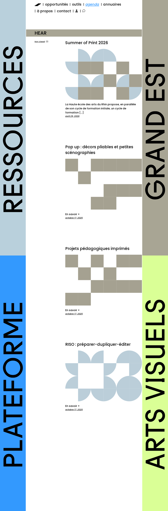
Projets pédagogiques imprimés (97, 248)
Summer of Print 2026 (86, 42)
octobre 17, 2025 (74, 217)
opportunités (56, 4)
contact (64, 11)
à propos (45, 11)
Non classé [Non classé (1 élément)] (41, 41)
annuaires (112, 4)
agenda (92, 4)
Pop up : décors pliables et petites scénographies (99, 149)
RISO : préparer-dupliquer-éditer (98, 344)
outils (76, 4)
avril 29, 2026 (72, 116)
